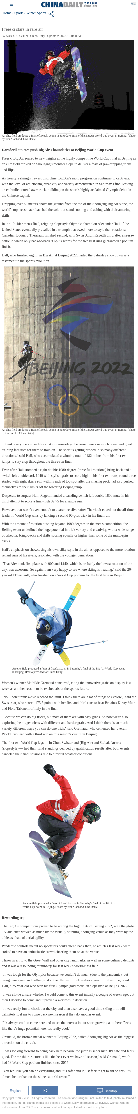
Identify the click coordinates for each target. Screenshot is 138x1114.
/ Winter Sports (35, 13)
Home (7, 13)
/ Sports (18, 13)
